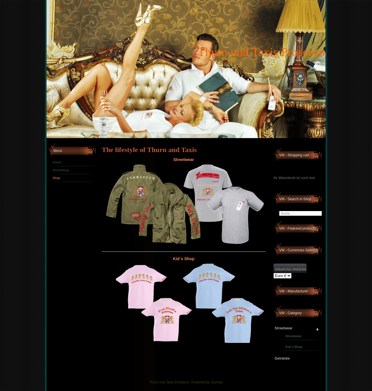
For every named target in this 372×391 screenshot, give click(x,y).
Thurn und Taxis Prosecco (261, 52)
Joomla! (217, 382)
